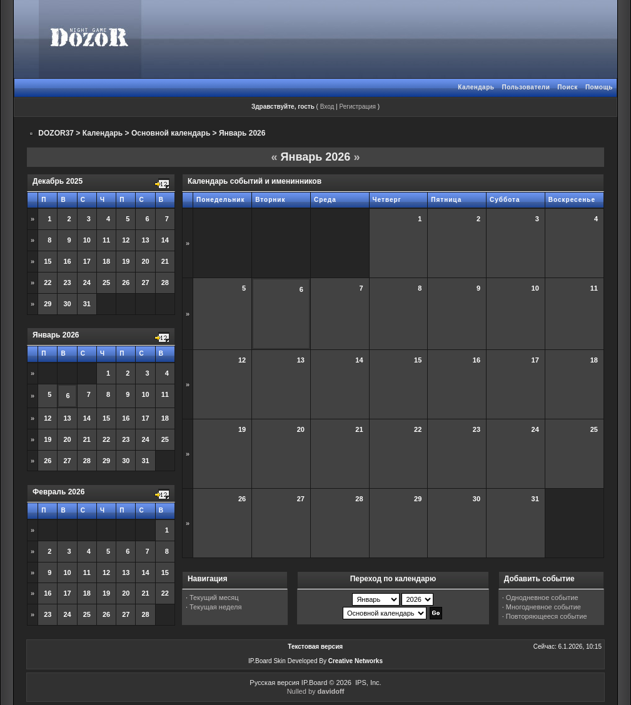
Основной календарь (170, 133)
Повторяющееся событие (546, 616)
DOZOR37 (56, 133)
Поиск (567, 87)
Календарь (476, 87)
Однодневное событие (542, 597)
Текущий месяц (214, 597)
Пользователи (526, 87)
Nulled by (316, 691)
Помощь (599, 87)
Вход (327, 106)
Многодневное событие (543, 607)
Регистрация (357, 106)
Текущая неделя (215, 607)
